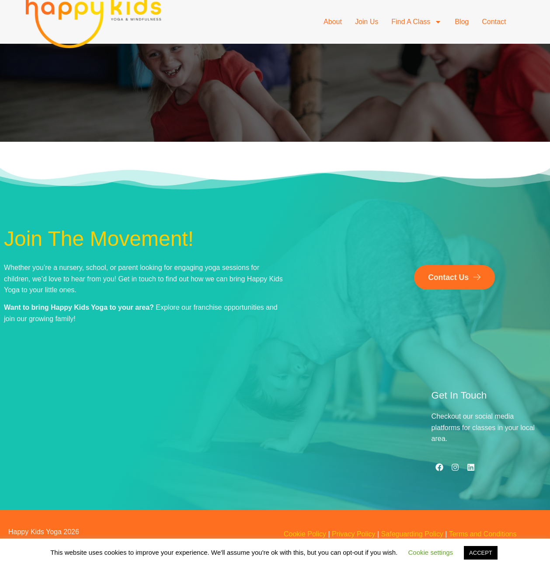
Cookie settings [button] (430, 552)
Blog (462, 21)
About (333, 21)
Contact (494, 21)
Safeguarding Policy (412, 534)
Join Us (366, 21)
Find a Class (416, 22)
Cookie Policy (305, 534)
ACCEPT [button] (480, 553)
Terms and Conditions (483, 534)
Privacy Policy (354, 534)
